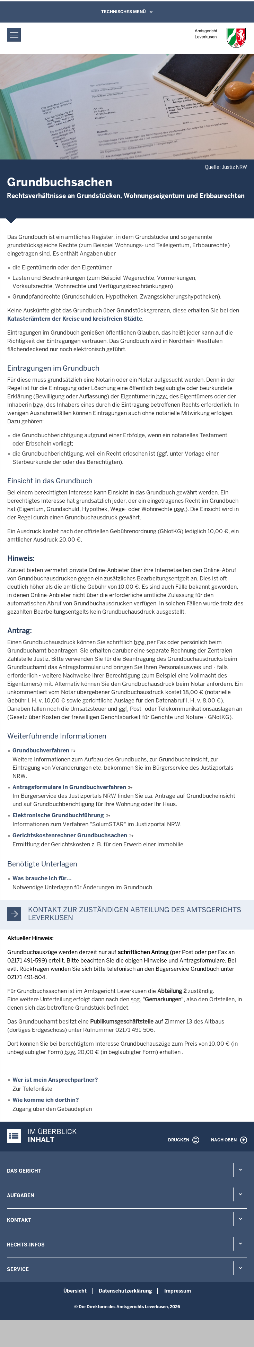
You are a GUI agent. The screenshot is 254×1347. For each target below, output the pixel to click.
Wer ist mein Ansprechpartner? (55, 1079)
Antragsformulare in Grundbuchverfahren (69, 787)
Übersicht (75, 1291)
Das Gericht (24, 1171)
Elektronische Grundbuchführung (58, 815)
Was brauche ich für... (42, 878)
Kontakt (19, 1220)
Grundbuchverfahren (40, 750)
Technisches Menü (123, 12)
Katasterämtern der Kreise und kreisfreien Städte (74, 318)
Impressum (177, 1291)
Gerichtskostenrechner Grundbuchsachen (69, 835)
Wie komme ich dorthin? (45, 1100)
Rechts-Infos (26, 1245)
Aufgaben (20, 1195)
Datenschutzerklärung (125, 1291)
